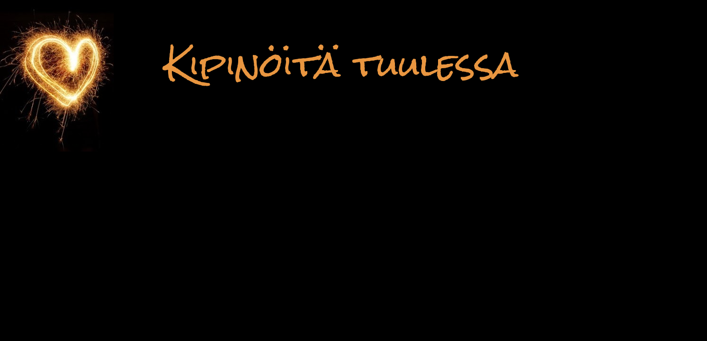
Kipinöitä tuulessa (341, 64)
